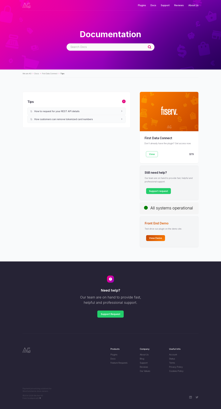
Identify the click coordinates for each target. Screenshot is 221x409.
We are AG (27, 73)
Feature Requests (118, 363)
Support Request (110, 314)
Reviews (179, 5)
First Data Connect (49, 73)
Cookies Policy (176, 371)
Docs (153, 5)
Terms (172, 363)
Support (165, 5)
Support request (158, 191)
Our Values (145, 371)
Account (173, 354)
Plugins (142, 5)
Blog (142, 358)
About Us (193, 5)
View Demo (155, 238)
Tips (62, 73)
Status (172, 358)
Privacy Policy (176, 367)
